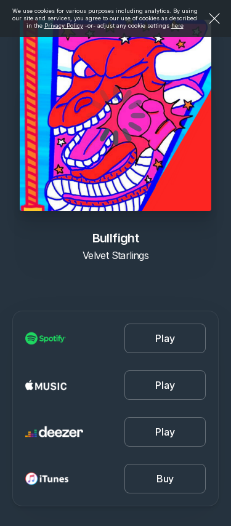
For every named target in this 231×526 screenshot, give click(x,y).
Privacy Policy (63, 25)
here (177, 25)
